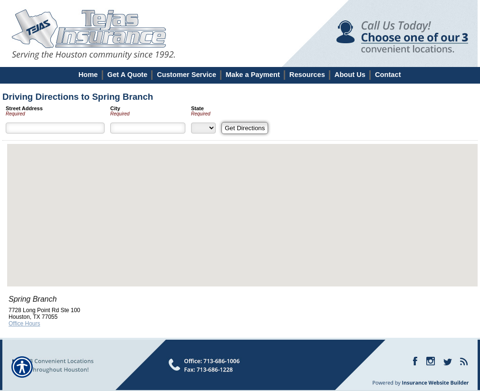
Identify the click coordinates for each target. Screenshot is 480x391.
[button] (242, 206)
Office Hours (24, 323)
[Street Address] (55, 128)
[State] (203, 128)
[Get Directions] (244, 128)
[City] (147, 128)
